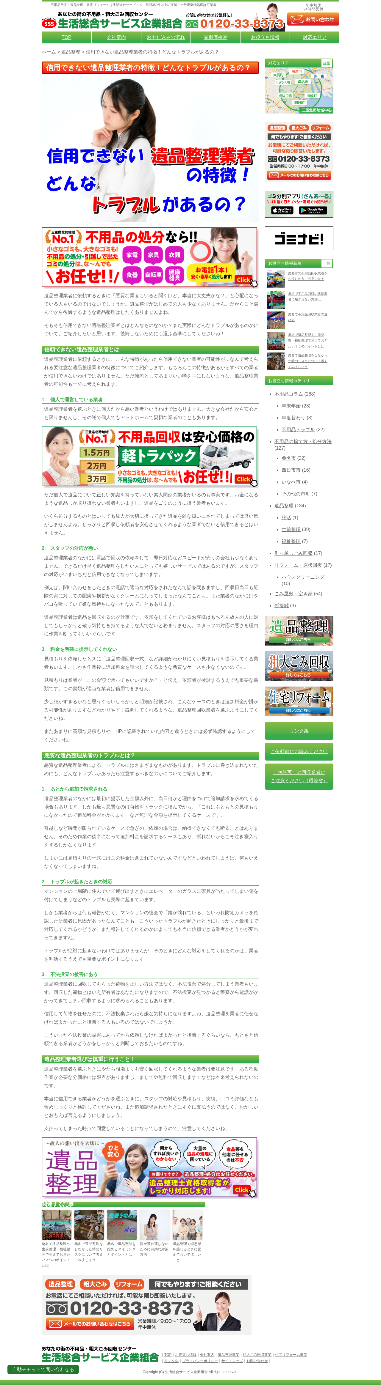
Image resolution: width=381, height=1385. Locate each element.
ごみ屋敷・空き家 (293, 593)
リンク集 (299, 730)
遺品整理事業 (228, 1355)
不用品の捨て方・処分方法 (303, 441)
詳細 (326, 63)
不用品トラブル (298, 429)
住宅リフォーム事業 (291, 1355)
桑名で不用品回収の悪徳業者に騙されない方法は (307, 296)
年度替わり (293, 417)
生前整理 (291, 529)
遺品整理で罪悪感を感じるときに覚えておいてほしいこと (187, 1252)
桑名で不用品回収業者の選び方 (307, 317)
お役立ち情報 (265, 37)
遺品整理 (283, 505)
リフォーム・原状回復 (298, 565)
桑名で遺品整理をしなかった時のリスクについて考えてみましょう (88, 1252)
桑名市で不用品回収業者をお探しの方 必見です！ (307, 276)
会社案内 (116, 37)
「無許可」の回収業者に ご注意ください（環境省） (299, 776)
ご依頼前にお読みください (299, 751)
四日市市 (291, 470)
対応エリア (315, 37)
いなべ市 (291, 481)
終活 (286, 517)
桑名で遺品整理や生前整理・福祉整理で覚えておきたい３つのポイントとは (56, 1254)
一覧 (326, 263)
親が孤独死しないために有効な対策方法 (154, 1249)
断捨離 (281, 605)
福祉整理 (291, 541)
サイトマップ (232, 1361)
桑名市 (289, 458)
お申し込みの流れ (166, 37)
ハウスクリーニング (303, 577)
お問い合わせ (257, 1361)
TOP (66, 37)
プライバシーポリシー (200, 1361)
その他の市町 (296, 493)
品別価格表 (215, 37)
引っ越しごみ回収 (293, 553)
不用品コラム (288, 393)
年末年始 (291, 405)
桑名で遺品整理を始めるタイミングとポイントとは (121, 1249)
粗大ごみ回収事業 (257, 1355)
